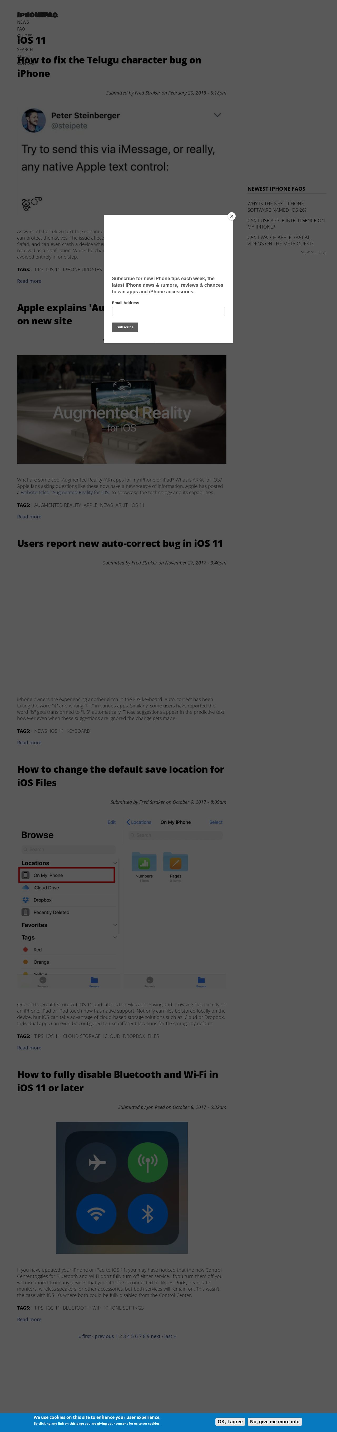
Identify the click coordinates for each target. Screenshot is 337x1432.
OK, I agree (230, 1421)
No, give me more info (275, 1421)
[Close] (232, 216)
